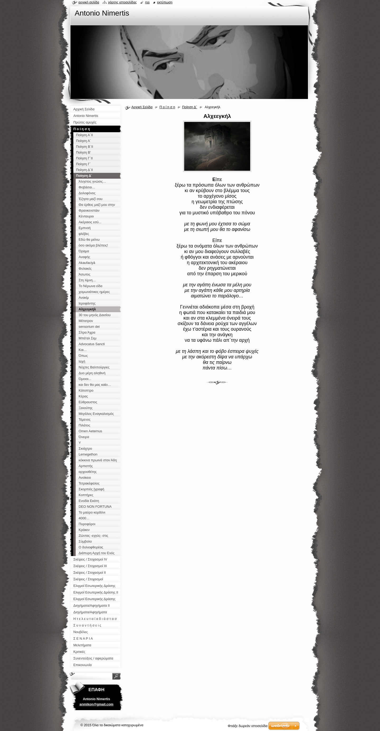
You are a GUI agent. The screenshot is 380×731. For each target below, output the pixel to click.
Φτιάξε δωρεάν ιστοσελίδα (247, 726)
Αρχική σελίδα (88, 2)
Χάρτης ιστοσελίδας (122, 2)
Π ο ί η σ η (167, 107)
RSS (147, 2)
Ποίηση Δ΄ (189, 107)
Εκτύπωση (164, 2)
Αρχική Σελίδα (142, 107)
